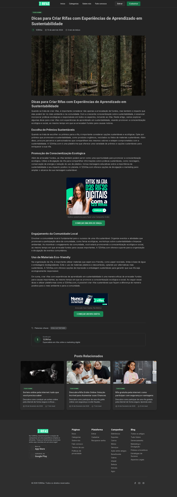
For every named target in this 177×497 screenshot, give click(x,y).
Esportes (114, 437)
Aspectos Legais (137, 460)
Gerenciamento (137, 440)
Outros (114, 458)
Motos (113, 444)
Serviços (114, 447)
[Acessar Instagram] (143, 483)
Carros (114, 440)
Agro (113, 471)
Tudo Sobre (136, 437)
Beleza (114, 464)
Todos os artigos (138, 434)
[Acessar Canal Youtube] (139, 483)
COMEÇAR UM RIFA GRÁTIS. (88, 314)
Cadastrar (95, 437)
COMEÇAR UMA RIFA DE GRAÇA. (88, 223)
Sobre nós (86, 4)
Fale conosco (101, 4)
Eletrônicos (115, 434)
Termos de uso (78, 447)
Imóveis (114, 468)
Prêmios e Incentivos (139, 450)
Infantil (113, 461)
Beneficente (116, 454)
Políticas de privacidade (76, 452)
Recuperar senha (98, 440)
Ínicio (74, 434)
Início (62, 4)
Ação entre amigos (118, 451)
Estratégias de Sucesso (136, 454)
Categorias (74, 4)
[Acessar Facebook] (135, 483)
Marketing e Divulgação (135, 445)
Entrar (93, 434)
